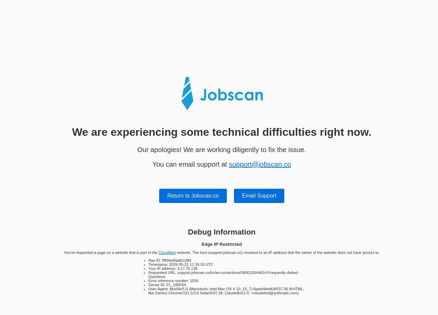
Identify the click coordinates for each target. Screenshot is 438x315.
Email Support (259, 196)
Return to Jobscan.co (193, 196)
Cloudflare (167, 253)
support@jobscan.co (260, 164)
